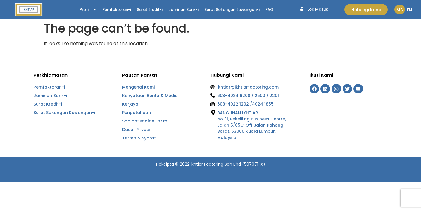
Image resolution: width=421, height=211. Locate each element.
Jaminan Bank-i (183, 9)
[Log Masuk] (302, 9)
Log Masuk (317, 9)
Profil (88, 9)
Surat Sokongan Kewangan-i (232, 9)
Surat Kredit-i (150, 9)
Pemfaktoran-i (116, 9)
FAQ (269, 9)
